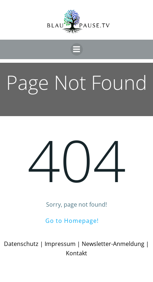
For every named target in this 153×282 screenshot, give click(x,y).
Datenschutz (21, 244)
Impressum (60, 244)
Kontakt (76, 253)
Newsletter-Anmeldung (113, 244)
